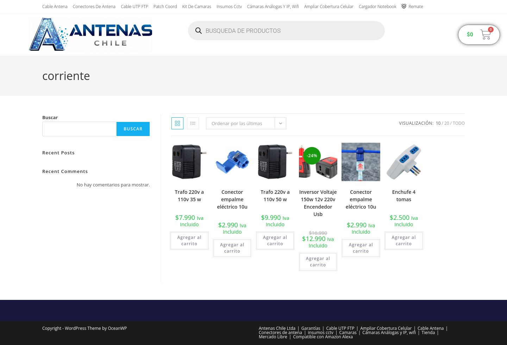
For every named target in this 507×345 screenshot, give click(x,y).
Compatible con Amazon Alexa (323, 337)
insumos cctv (229, 7)
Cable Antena (55, 7)
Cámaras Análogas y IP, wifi (273, 7)
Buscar (50, 117)
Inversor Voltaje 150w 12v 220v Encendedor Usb (318, 203)
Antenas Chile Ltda (277, 328)
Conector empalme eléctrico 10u (232, 199)
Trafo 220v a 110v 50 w (275, 196)
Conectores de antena (94, 7)
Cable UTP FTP (134, 7)
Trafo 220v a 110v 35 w (189, 196)
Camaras (347, 332)
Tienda (428, 332)
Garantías (310, 328)
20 (446, 123)
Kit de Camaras (196, 7)
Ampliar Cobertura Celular (328, 7)
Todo (459, 123)
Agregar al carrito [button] (189, 240)
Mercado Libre (273, 337)
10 (438, 123)
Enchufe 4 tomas (403, 196)
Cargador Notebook (377, 7)
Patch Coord (165, 7)
